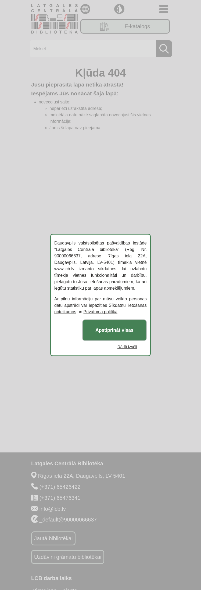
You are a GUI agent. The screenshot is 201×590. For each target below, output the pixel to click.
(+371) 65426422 (60, 487)
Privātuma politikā (100, 312)
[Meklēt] (99, 48)
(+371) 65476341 (60, 498)
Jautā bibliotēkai (53, 538)
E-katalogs (125, 26)
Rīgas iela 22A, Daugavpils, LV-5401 (81, 476)
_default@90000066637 (68, 520)
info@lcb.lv (53, 509)
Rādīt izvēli (127, 346)
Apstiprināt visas (114, 330)
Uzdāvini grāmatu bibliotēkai (67, 557)
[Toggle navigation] (163, 9)
